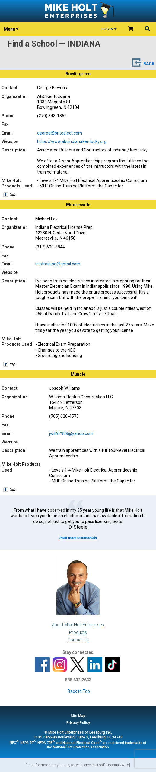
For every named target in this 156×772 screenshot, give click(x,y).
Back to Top (79, 691)
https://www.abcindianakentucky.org (72, 141)
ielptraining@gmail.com (57, 263)
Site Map (78, 716)
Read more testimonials (78, 538)
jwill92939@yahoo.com (71, 433)
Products (78, 632)
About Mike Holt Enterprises (78, 624)
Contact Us (78, 639)
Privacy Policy (78, 723)
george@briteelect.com (59, 133)
